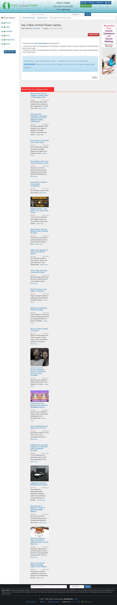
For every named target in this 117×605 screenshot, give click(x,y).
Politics (5, 27)
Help (107, 2)
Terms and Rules (31, 602)
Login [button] (84, 2)
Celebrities (6, 31)
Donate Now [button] (86, 6)
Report (95, 77)
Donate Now (86, 602)
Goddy (76, 599)
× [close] (95, 58)
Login (51, 602)
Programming (7, 39)
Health (5, 44)
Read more (42, 108)
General (6, 23)
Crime (5, 35)
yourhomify (36, 28)
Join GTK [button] (91, 2)
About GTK (100, 2)
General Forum (42, 18)
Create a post (9, 51)
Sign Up (57, 602)
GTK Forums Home (28, 18)
